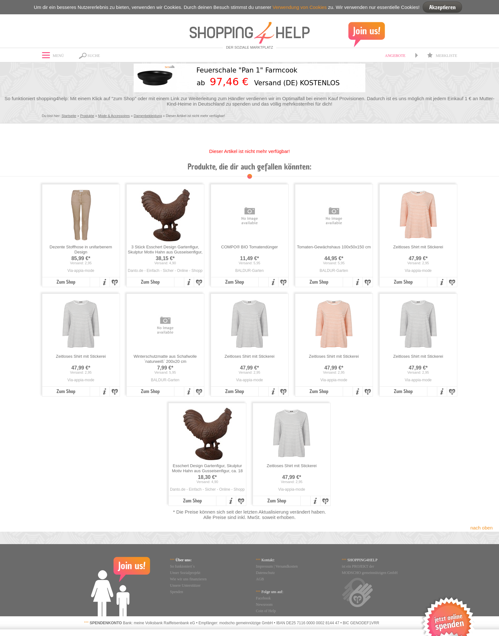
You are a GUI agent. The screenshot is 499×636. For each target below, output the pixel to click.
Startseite (68, 116)
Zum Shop (65, 282)
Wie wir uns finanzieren (188, 579)
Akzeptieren (442, 7)
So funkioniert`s (182, 566)
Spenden (176, 592)
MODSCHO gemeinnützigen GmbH (369, 572)
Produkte (87, 116)
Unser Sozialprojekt (185, 572)
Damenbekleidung (148, 116)
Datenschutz (265, 572)
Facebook (263, 598)
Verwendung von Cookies (299, 7)
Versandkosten (287, 566)
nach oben (481, 527)
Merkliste (442, 55)
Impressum (264, 566)
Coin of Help (266, 611)
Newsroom (264, 604)
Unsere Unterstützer (185, 585)
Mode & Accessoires (114, 116)
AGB (260, 579)
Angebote (395, 55)
